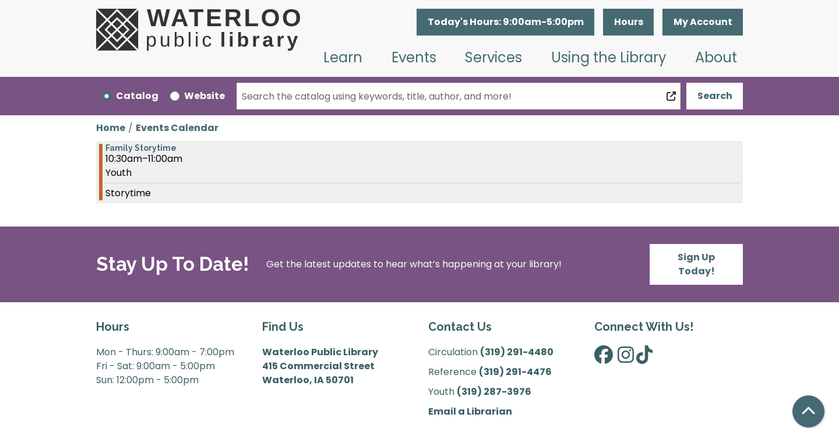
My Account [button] (703, 22)
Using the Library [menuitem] (609, 57)
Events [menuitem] (414, 57)
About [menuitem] (716, 57)
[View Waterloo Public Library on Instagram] (626, 358)
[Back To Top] (808, 411)
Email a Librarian (470, 411)
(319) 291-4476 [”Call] (515, 372)
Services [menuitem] (493, 57)
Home (110, 128)
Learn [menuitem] (342, 57)
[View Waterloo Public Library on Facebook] (603, 358)
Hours (628, 22)
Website (204, 95)
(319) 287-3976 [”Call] (494, 391)
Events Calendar (177, 128)
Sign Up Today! (696, 264)
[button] (505, 22)
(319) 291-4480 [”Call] (517, 352)
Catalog (137, 95)
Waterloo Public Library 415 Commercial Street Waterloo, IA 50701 (320, 366)
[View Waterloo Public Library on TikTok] (644, 358)
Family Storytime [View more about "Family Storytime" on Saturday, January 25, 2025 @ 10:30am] (141, 148)
